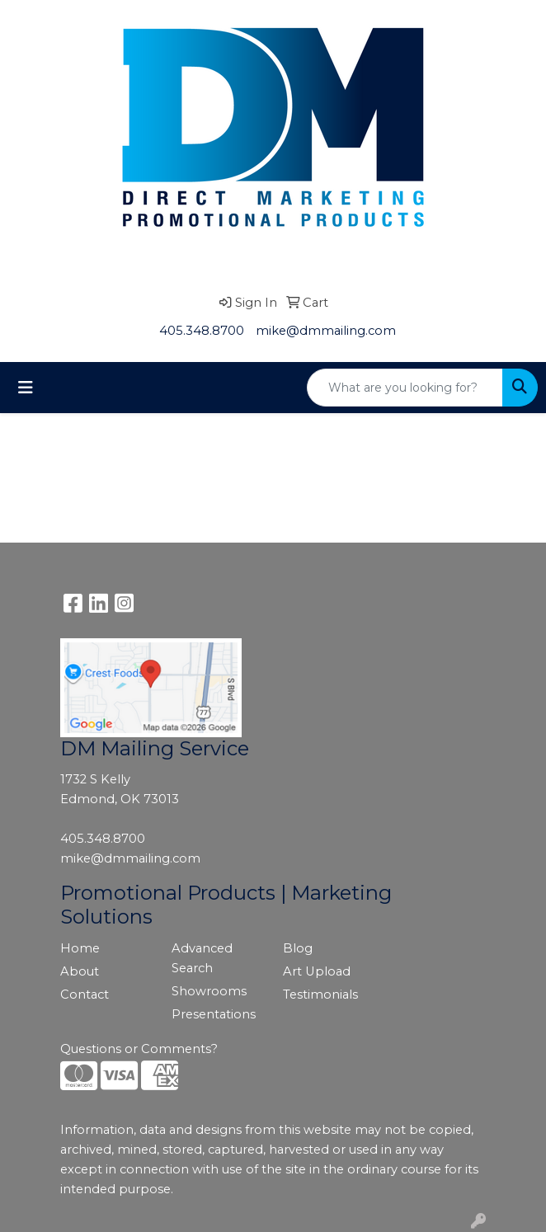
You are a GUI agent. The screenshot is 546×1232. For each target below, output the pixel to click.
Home (80, 948)
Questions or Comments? (139, 1049)
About (79, 971)
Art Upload (317, 971)
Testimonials (320, 994)
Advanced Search (202, 958)
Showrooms (209, 991)
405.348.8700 (201, 330)
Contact (84, 994)
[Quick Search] (405, 388)
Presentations (214, 1014)
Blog (298, 948)
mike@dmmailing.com (326, 330)
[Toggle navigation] (25, 387)
